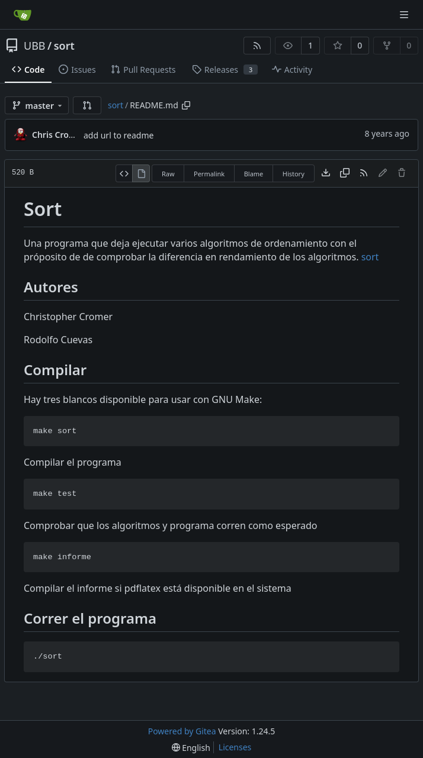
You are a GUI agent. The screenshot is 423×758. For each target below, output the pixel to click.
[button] (87, 105)
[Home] (22, 14)
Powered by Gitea (182, 731)
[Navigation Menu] (405, 14)
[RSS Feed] (257, 45)
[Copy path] (186, 105)
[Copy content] (344, 173)
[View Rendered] (141, 173)
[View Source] (124, 173)
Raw (168, 173)
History (294, 173)
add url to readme (118, 135)
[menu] (191, 747)
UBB (35, 45)
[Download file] (325, 173)
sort (64, 45)
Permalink (209, 173)
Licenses (235, 747)
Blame (254, 173)
